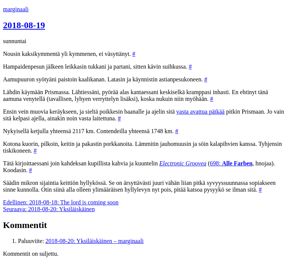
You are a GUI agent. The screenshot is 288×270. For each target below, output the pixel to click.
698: (231, 163)
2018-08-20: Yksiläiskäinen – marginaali (94, 241)
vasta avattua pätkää (200, 111)
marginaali (15, 9)
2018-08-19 (24, 25)
